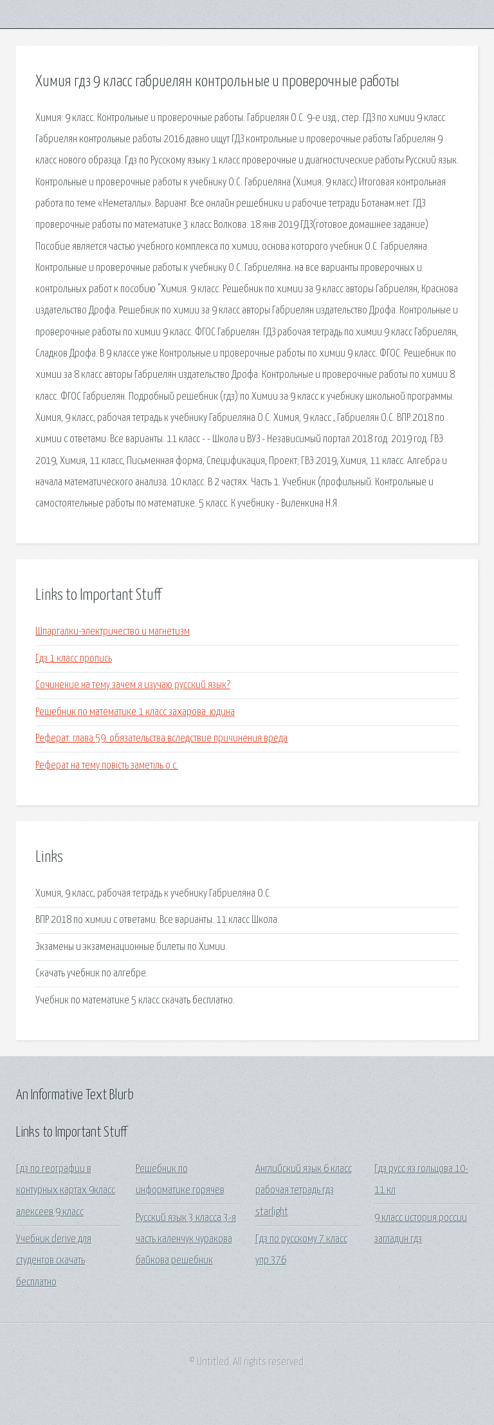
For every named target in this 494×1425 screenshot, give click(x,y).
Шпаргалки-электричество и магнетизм (112, 631)
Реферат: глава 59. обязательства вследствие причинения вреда (161, 738)
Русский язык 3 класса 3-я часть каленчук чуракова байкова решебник (186, 1240)
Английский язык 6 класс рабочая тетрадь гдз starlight (303, 1191)
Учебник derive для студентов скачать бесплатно (53, 1261)
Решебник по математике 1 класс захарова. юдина (135, 712)
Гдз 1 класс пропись (73, 658)
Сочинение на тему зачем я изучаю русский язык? (132, 685)
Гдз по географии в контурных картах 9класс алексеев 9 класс (65, 1191)
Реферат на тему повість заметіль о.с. (106, 765)
